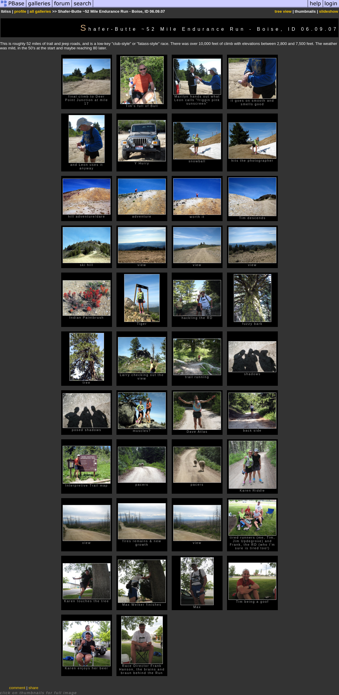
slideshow (328, 11)
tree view (283, 11)
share (33, 688)
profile (20, 11)
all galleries (40, 11)
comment (17, 688)
